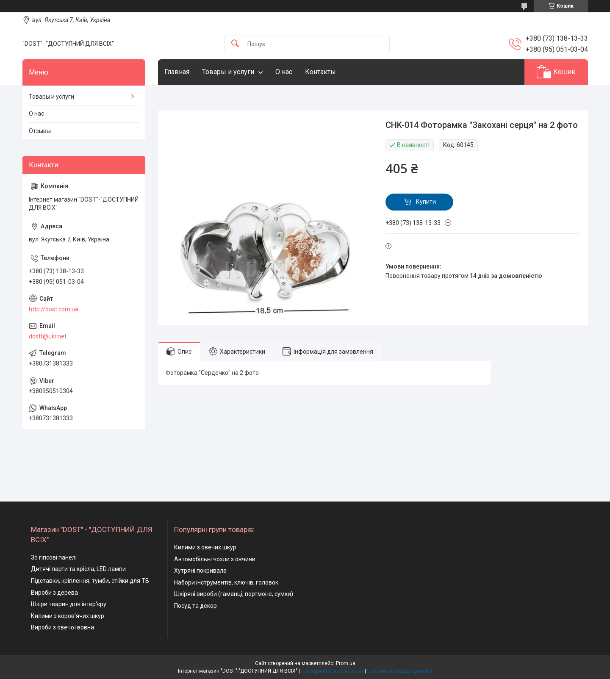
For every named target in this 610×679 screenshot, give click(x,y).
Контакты (320, 72)
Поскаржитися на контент (332, 671)
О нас (283, 72)
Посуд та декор (195, 605)
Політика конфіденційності (399, 671)
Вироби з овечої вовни (62, 627)
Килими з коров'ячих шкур (67, 615)
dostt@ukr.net (48, 336)
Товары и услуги (228, 72)
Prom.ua (345, 663)
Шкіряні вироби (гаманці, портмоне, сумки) (233, 593)
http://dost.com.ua (53, 309)
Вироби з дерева (54, 592)
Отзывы (40, 130)
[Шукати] (235, 43)
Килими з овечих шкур (205, 547)
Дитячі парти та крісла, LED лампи (78, 568)
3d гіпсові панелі (54, 557)
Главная (176, 72)
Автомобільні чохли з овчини (214, 559)
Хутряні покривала (200, 570)
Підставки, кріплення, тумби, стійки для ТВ (90, 580)
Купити (426, 201)
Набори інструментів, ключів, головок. (227, 582)
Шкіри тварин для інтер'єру (68, 604)
